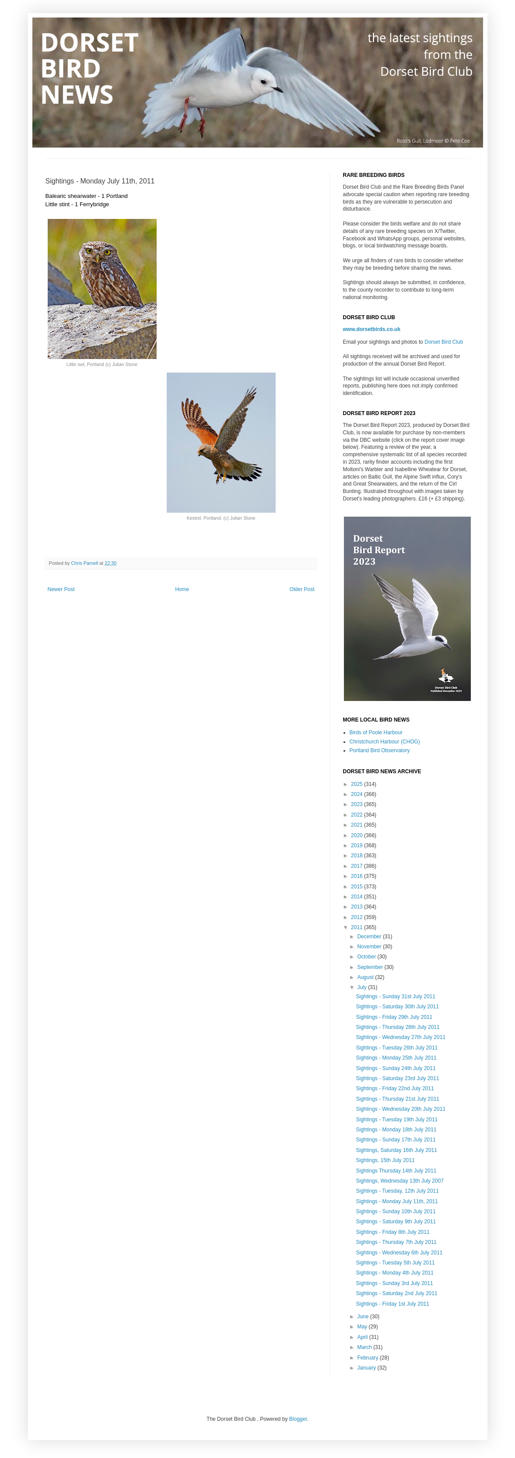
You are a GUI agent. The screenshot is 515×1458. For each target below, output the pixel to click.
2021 (357, 825)
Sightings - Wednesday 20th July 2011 (400, 1109)
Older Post (302, 589)
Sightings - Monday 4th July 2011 (394, 1273)
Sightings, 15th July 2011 (385, 1160)
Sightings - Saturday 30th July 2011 (397, 1007)
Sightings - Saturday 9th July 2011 (396, 1222)
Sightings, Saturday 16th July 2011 (396, 1150)
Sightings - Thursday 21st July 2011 (397, 1099)
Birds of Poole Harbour (376, 732)
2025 (357, 784)
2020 (357, 835)
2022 (357, 815)
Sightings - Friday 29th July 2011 (394, 1017)
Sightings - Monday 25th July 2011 (396, 1058)
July (362, 987)
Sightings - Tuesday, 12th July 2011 (397, 1191)
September (370, 967)
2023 (357, 804)
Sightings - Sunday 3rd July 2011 (394, 1283)
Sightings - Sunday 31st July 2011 (395, 996)
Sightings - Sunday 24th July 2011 (395, 1068)
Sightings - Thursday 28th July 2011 (397, 1027)
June (363, 1317)
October (367, 957)
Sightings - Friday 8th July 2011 (392, 1232)
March (365, 1347)
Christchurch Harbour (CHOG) (385, 742)
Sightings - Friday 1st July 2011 (392, 1304)
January (367, 1368)
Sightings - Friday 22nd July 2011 (395, 1088)
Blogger (298, 1419)
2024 (357, 794)
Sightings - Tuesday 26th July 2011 (397, 1048)
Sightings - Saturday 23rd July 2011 (397, 1078)
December (370, 936)
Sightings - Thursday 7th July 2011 (396, 1242)
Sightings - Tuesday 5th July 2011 (395, 1263)
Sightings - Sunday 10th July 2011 (395, 1211)
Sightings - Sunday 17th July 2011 (395, 1140)
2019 (357, 845)
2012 (357, 917)
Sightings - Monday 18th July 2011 (396, 1130)
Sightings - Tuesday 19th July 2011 (397, 1119)
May (362, 1327)
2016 (357, 876)
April (363, 1337)
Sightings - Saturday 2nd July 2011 (396, 1293)
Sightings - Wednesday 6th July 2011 (399, 1253)
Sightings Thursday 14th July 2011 (396, 1171)
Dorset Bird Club (443, 342)
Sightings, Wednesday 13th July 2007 (400, 1181)
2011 (357, 927)
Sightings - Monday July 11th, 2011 (397, 1201)
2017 (357, 866)
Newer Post (61, 589)
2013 (357, 907)
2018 (357, 855)
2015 (357, 887)
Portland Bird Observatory (380, 750)
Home (182, 589)
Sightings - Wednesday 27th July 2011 (400, 1037)
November (370, 947)
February (368, 1358)
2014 (357, 897)
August (366, 977)
